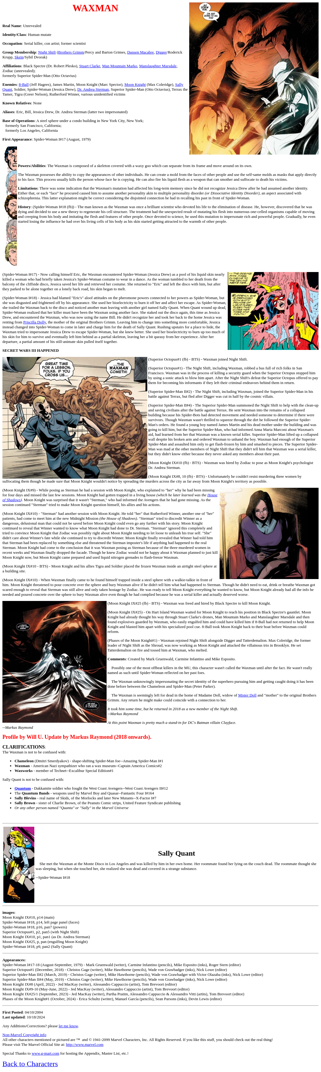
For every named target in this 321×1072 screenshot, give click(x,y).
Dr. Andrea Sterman (93, 89)
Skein (19, 57)
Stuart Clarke (89, 66)
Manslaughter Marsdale (157, 66)
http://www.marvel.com (84, 1044)
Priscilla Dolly (34, 322)
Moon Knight (135, 84)
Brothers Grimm (71, 52)
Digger (161, 52)
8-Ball (24, 84)
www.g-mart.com (45, 1053)
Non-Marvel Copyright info (24, 1034)
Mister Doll (247, 695)
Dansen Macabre (140, 52)
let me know (68, 1026)
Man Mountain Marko (119, 66)
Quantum (23, 788)
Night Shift (47, 52)
